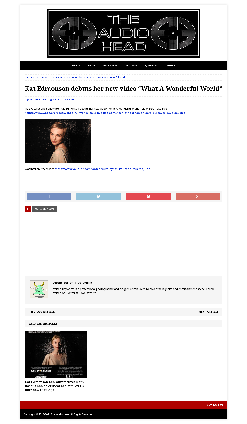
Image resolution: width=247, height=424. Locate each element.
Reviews (131, 65)
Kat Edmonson (44, 208)
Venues (170, 65)
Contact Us (215, 404)
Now (91, 65)
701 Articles (85, 283)
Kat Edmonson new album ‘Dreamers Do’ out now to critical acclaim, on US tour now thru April (54, 386)
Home (76, 65)
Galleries (110, 65)
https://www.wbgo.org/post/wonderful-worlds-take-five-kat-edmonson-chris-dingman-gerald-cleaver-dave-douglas (105, 113)
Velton (57, 99)
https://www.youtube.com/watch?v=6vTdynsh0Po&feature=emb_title (102, 169)
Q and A (151, 65)
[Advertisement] (123, 244)
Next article (209, 312)
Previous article (42, 312)
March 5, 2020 (38, 99)
